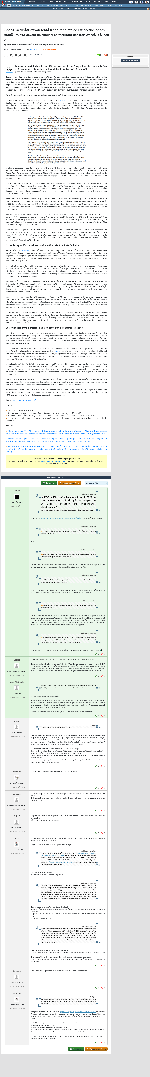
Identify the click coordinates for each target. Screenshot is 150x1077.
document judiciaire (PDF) (25, 400)
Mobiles (109, 6)
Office (102, 6)
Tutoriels (43, 2)
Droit (106, 2)
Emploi (88, 2)
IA (42, 6)
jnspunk (17, 971)
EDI (77, 6)
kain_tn (16, 491)
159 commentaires (49, 50)
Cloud (37, 6)
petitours (17, 772)
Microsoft (54, 6)
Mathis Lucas (34, 49)
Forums (32, 2)
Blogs (58, 2)
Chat (66, 2)
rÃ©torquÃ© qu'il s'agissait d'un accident (61, 862)
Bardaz (17, 660)
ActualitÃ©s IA (58, 9)
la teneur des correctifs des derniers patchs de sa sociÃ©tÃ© (61, 518)
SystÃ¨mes (118, 6)
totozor (17, 721)
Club (114, 2)
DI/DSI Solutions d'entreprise (23, 6)
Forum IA (68, 9)
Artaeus (17, 794)
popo (17, 838)
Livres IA (92, 9)
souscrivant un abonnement (53, 461)
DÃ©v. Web (69, 6)
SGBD (96, 6)
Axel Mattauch (17, 682)
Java (61, 6)
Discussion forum (130, 61)
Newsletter (76, 2)
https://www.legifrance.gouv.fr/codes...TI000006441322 (78, 1012)
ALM (47, 6)
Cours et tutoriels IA (80, 9)
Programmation (86, 6)
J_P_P (17, 816)
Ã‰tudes (98, 2)
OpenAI (62, 100)
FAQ (51, 2)
